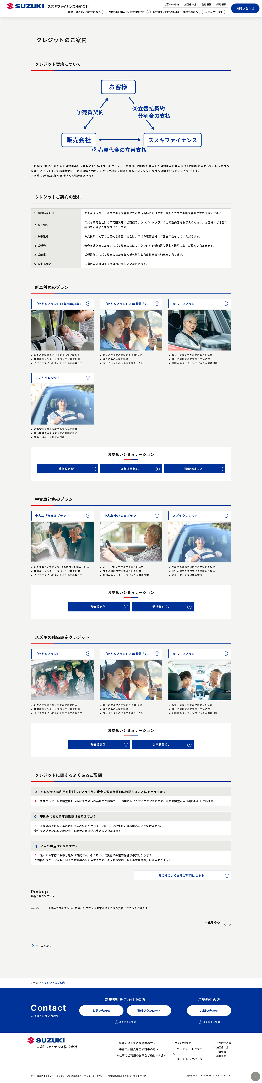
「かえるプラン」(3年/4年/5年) (58, 303)
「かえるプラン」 (47, 653)
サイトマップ (139, 1075)
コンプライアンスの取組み (69, 1075)
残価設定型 (66, 469)
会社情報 (206, 4)
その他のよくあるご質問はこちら (181, 875)
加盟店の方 (190, 4)
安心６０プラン (184, 303)
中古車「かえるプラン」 (52, 515)
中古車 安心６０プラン (120, 515)
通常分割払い (193, 469)
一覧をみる (212, 922)
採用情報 (221, 4)
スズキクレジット (47, 378)
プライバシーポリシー (94, 1075)
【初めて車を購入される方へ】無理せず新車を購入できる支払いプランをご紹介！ (98, 908)
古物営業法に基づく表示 (119, 1075)
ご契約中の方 (172, 4)
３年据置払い (130, 469)
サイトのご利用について (42, 1075)
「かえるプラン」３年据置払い (126, 303)
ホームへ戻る (44, 945)
